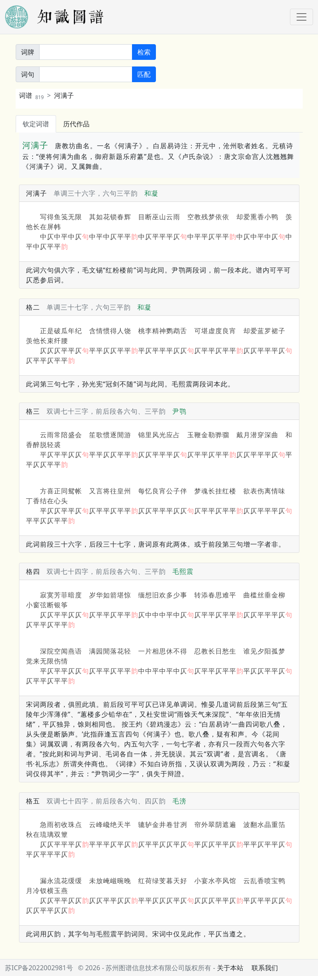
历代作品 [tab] (76, 123)
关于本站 (230, 967)
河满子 (64, 95)
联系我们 (265, 967)
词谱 (31, 95)
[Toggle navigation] (301, 17)
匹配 (144, 74)
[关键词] (85, 52)
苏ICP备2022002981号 (39, 967)
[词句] (85, 74)
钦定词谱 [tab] (36, 123)
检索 (144, 52)
